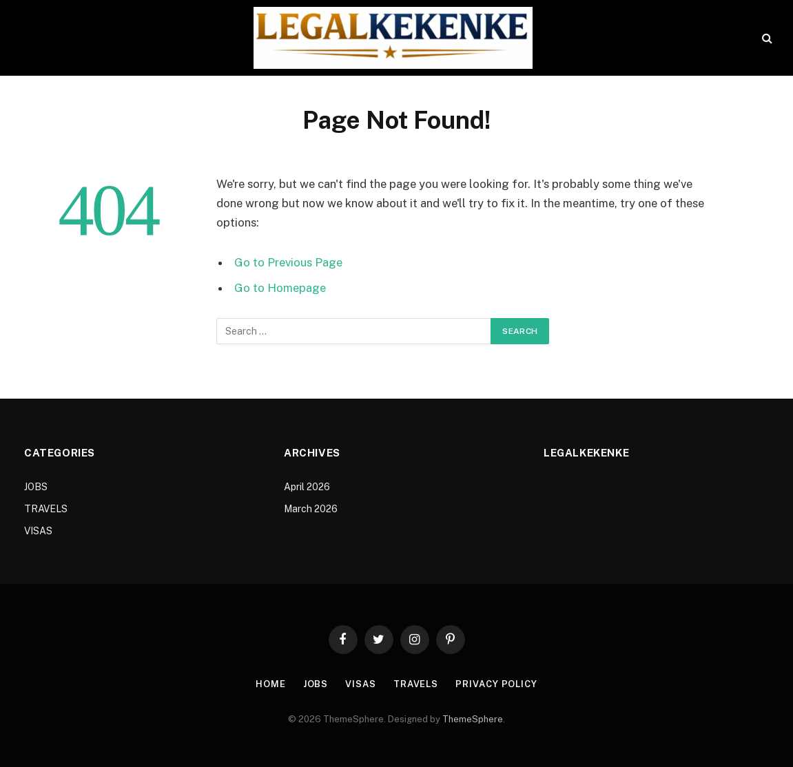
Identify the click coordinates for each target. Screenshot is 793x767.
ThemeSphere (472, 719)
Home (271, 684)
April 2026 (307, 486)
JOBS (36, 486)
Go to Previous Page (288, 262)
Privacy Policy (496, 684)
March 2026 (311, 508)
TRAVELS (46, 508)
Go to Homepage (280, 288)
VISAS (38, 530)
